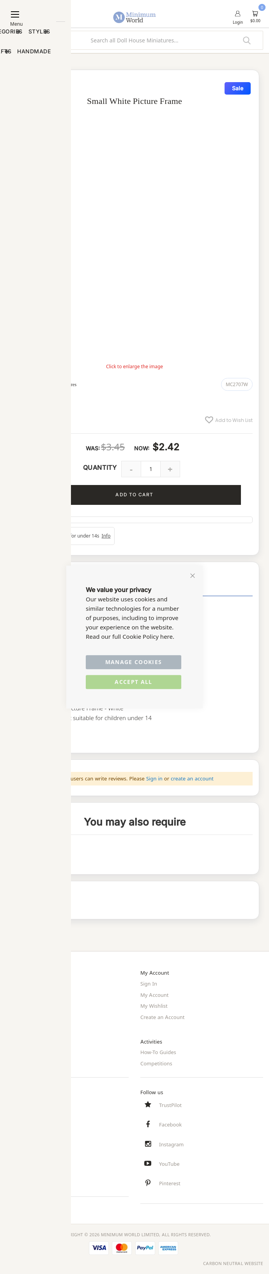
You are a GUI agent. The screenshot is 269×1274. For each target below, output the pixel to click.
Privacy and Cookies (29, 1051)
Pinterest (170, 1183)
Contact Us (19, 1134)
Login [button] (238, 22)
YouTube (169, 1163)
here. (167, 636)
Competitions (156, 1062)
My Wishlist (154, 1005)
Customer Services (28, 1101)
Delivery (15, 1112)
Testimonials (20, 1180)
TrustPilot (170, 1104)
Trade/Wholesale (26, 1016)
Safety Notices (23, 1169)
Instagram (171, 1143)
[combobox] (134, 40)
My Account (154, 994)
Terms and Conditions (32, 1062)
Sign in (154, 778)
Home (13, 984)
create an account (192, 778)
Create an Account (162, 1016)
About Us (17, 994)
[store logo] (134, 13)
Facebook (170, 1124)
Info (106, 536)
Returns (15, 1123)
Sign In (148, 984)
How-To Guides (158, 1051)
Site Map (16, 1005)
